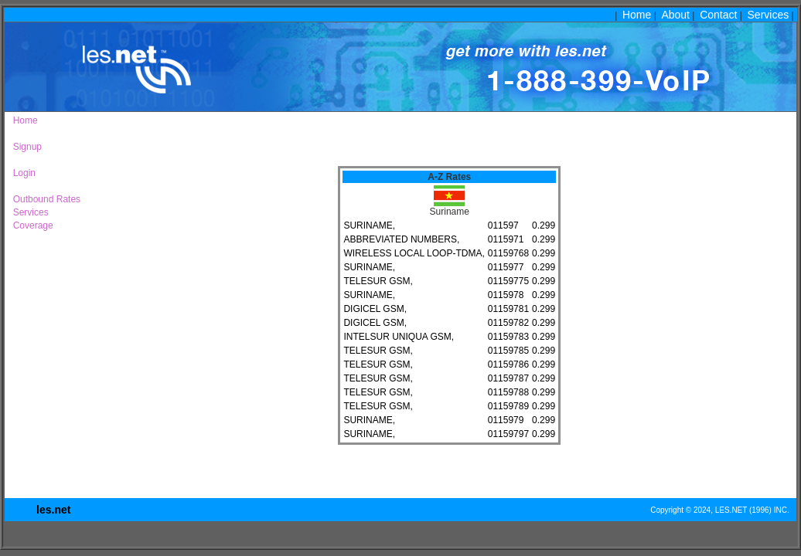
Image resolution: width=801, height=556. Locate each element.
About (675, 14)
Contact (718, 14)
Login (22, 173)
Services (768, 14)
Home (636, 14)
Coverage (30, 225)
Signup (25, 146)
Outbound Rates (44, 199)
